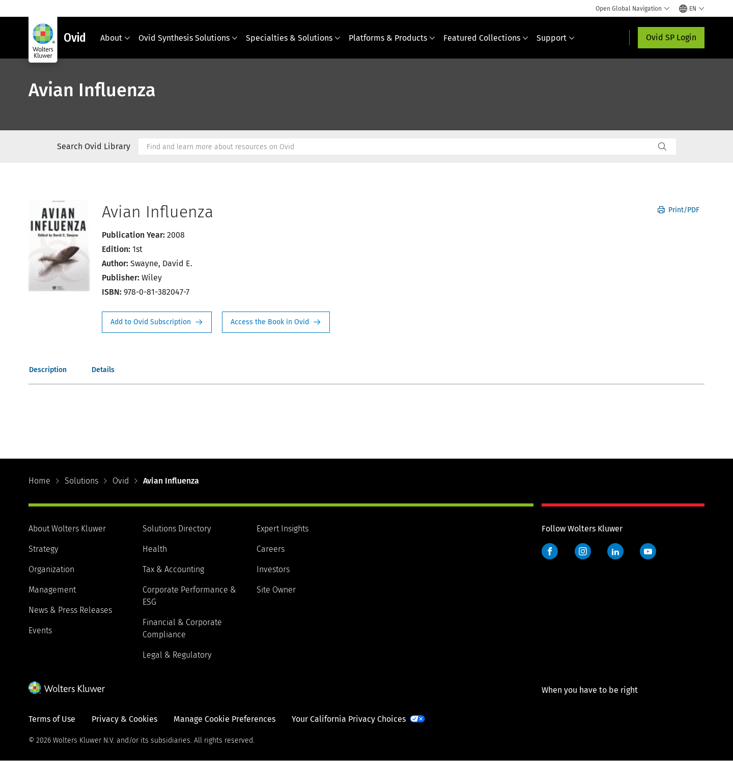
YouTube (648, 551)
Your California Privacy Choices (349, 719)
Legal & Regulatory (177, 655)
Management (52, 590)
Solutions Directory (177, 528)
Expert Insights (282, 528)
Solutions (81, 481)
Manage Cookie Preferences (224, 719)
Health (155, 549)
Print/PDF (678, 210)
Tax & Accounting (173, 569)
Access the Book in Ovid (275, 322)
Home (39, 481)
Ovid (120, 481)
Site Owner (276, 590)
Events (40, 630)
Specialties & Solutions (293, 38)
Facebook (550, 551)
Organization (51, 569)
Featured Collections (485, 38)
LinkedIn (615, 551)
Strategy (43, 549)
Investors (273, 569)
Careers (271, 549)
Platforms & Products (392, 38)
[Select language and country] (691, 9)
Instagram (583, 551)
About (115, 38)
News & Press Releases (70, 610)
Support (556, 38)
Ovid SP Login (671, 37)
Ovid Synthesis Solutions (188, 38)
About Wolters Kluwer (67, 528)
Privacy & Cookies (124, 719)
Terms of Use (52, 719)
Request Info (156, 322)
